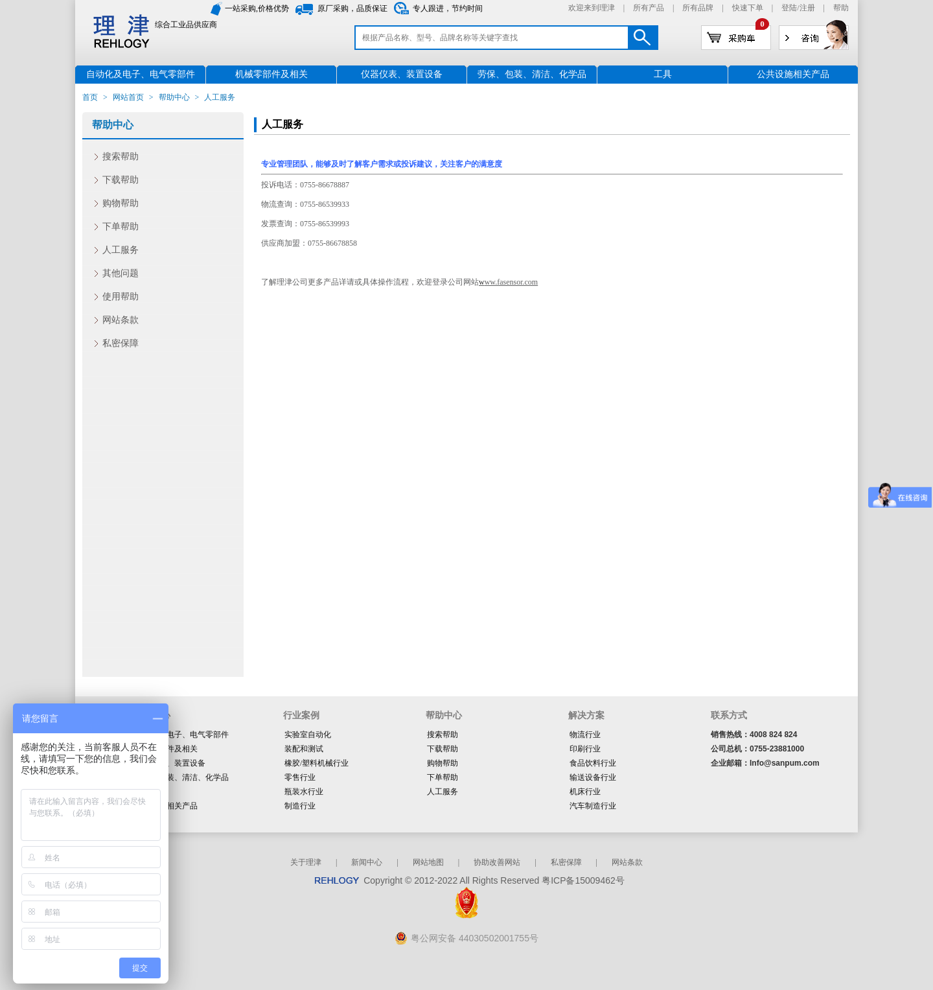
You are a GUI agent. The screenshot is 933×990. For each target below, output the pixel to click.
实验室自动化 (307, 734)
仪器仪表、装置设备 (170, 763)
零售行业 (300, 777)
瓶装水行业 (303, 791)
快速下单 (747, 7)
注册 (807, 7)
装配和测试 (303, 748)
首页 (90, 97)
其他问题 (120, 273)
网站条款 (120, 320)
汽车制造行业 (593, 805)
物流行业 (585, 734)
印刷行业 (585, 748)
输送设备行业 (593, 777)
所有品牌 (697, 7)
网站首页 (128, 97)
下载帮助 (120, 180)
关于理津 (305, 862)
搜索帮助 (120, 156)
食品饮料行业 (593, 763)
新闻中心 (366, 862)
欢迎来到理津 (591, 7)
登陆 (789, 7)
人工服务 (120, 250)
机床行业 (585, 791)
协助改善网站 (497, 862)
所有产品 (648, 7)
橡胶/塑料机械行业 (316, 763)
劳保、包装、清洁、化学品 (182, 777)
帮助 (841, 7)
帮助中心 (174, 97)
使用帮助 (120, 296)
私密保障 (120, 343)
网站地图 (428, 862)
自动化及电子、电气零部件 (182, 734)
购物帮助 (120, 203)
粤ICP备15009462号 (583, 880)
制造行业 (300, 805)
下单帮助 (120, 226)
